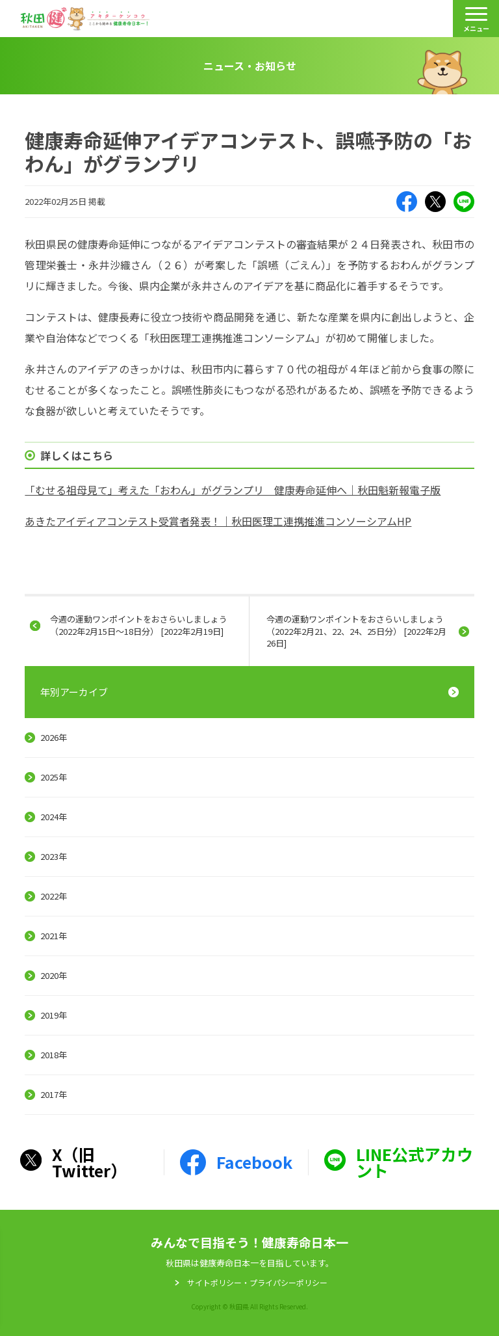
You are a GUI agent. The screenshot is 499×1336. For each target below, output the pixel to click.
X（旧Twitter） (435, 201)
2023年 (53, 856)
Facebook (406, 201)
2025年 (53, 777)
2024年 (53, 816)
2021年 (53, 935)
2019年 (53, 1015)
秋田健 (85, 19)
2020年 (53, 975)
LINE (464, 201)
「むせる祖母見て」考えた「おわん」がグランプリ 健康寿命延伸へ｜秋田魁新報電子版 (233, 490)
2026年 (53, 737)
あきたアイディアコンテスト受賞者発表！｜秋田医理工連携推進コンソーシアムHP (218, 521)
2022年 (53, 896)
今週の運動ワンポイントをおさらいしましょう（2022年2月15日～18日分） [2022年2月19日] (138, 625)
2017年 (53, 1094)
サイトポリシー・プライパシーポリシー (257, 1282)
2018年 (53, 1055)
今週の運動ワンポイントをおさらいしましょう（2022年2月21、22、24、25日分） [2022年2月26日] (356, 630)
